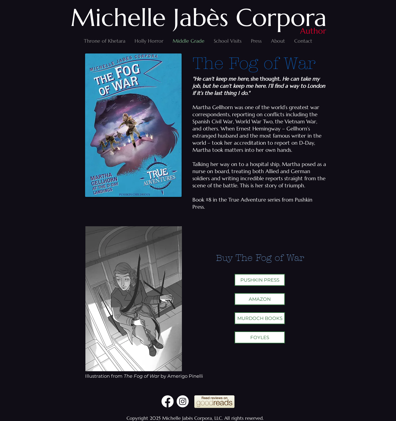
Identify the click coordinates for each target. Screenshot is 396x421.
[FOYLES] (260, 337)
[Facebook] (167, 401)
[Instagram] (183, 401)
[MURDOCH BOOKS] (260, 318)
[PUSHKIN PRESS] (260, 280)
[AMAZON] (260, 299)
